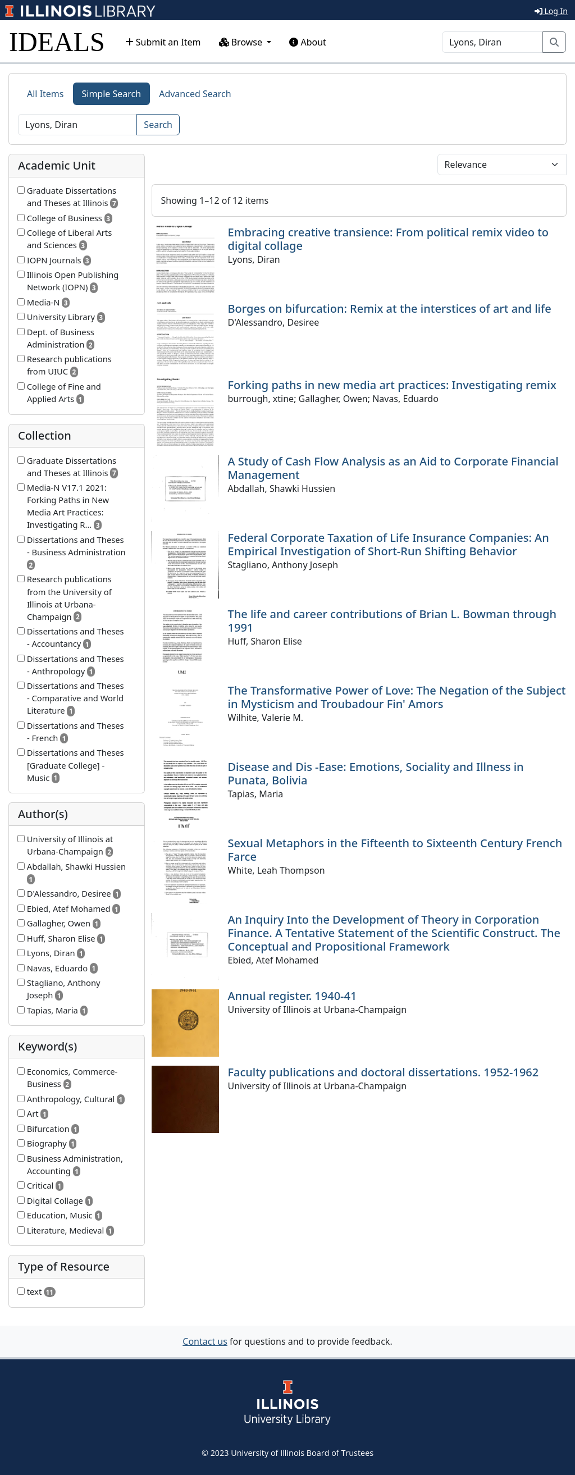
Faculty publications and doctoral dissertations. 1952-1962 (383, 1072)
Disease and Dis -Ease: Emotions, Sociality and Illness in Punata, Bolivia (376, 773)
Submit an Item (163, 42)
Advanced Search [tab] (195, 94)
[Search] (492, 42)
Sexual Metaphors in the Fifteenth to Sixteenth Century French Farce (395, 849)
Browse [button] (242, 42)
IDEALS (57, 42)
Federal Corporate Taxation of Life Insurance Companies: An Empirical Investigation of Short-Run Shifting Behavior (388, 544)
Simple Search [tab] (112, 94)
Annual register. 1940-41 (292, 995)
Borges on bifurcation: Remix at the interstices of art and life (389, 308)
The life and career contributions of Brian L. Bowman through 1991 (392, 620)
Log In (551, 11)
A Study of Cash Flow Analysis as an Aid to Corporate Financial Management (393, 468)
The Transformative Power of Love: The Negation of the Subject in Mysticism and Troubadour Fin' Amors (397, 697)
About (307, 42)
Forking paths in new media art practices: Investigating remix (392, 384)
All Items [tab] (45, 94)
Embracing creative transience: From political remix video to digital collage (388, 239)
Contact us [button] (204, 1341)
